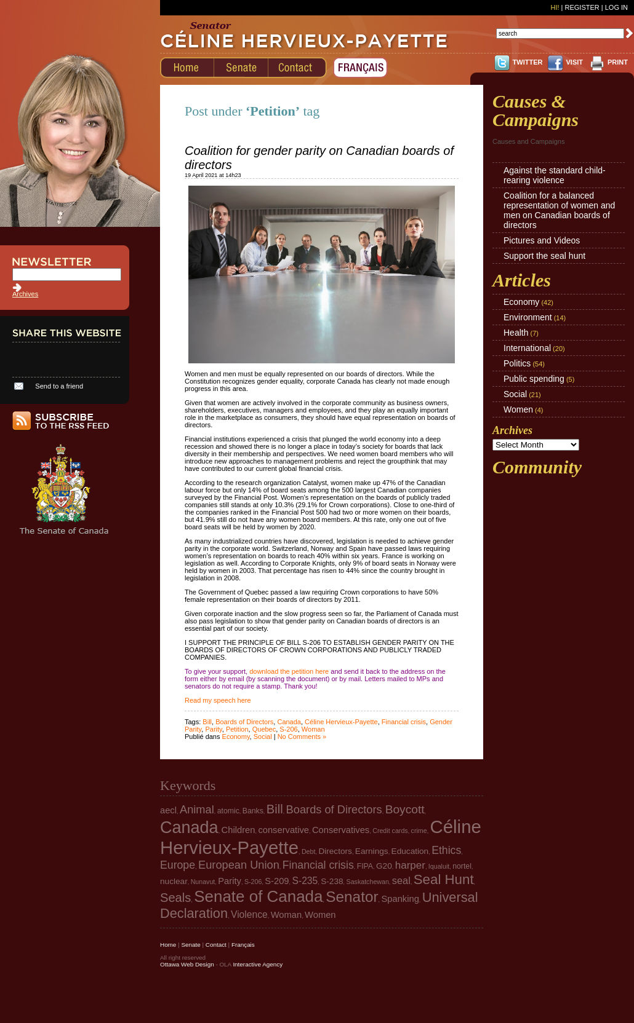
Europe (177, 865)
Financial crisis (404, 721)
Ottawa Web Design (187, 964)
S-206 (288, 729)
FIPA (365, 866)
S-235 (305, 880)
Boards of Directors (244, 721)
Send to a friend (59, 386)
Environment (528, 317)
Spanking (400, 899)
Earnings (371, 851)
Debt (309, 851)
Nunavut (203, 881)
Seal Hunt (444, 879)
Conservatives (340, 830)
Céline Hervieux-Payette (341, 721)
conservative (283, 830)
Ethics (446, 850)
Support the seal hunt (544, 256)
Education (410, 851)
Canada (289, 721)
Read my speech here (218, 700)
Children (238, 830)
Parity (213, 729)
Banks (253, 811)
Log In (616, 7)
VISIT (574, 62)
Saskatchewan (368, 881)
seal (401, 880)
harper (410, 865)
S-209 (277, 881)
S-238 (332, 881)
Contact (216, 944)
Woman (313, 729)
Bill (207, 721)
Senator (352, 896)
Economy (236, 736)
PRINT (618, 62)
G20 (384, 866)
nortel (461, 866)
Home (168, 944)
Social (263, 736)
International (527, 348)
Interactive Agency (258, 964)
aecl (168, 810)
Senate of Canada (258, 896)
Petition (237, 729)
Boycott (405, 809)
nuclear (174, 881)
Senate (190, 944)
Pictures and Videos (542, 240)
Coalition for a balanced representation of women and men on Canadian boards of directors (559, 210)
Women (518, 409)
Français (243, 944)
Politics (517, 363)
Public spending (534, 379)
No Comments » (302, 736)
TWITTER (528, 62)
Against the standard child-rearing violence (555, 175)
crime (419, 830)
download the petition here (289, 671)
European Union (238, 864)
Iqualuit (438, 866)
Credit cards (389, 830)
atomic (228, 811)
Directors (335, 851)
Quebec (264, 729)
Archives (25, 294)
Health (516, 333)
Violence (249, 914)
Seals (175, 897)
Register (581, 7)
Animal (197, 809)
